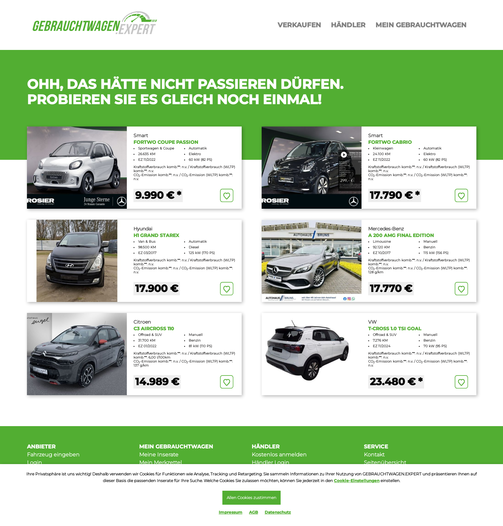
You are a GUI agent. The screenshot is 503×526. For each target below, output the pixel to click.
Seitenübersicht (385, 462)
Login (34, 462)
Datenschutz (278, 512)
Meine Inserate (158, 454)
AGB (253, 512)
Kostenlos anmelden (279, 454)
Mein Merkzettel (160, 462)
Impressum (230, 512)
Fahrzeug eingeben (53, 454)
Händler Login (270, 462)
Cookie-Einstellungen (356, 479)
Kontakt (374, 454)
